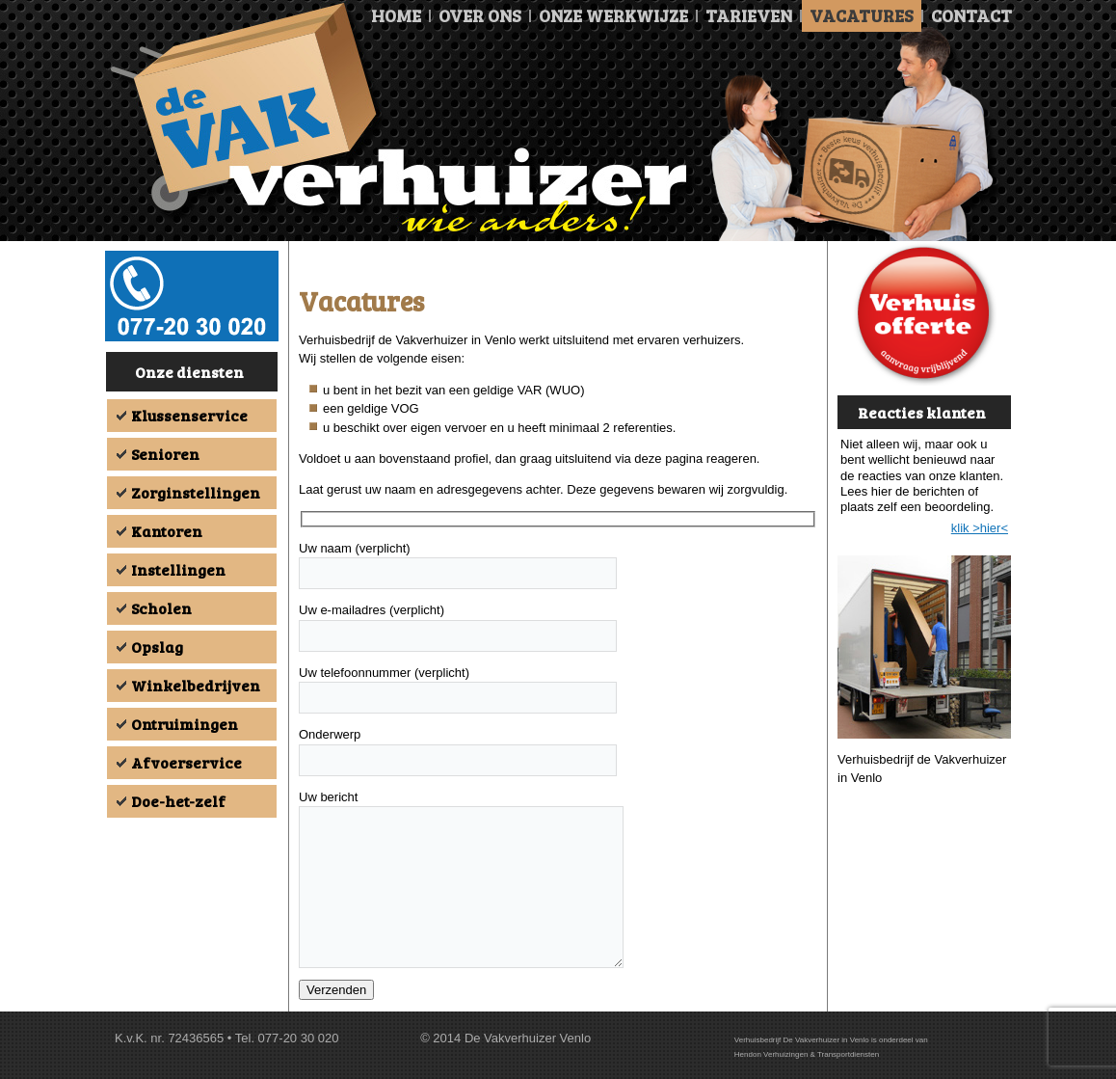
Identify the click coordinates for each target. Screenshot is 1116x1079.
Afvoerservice (186, 762)
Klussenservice (189, 415)
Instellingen (178, 569)
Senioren (165, 454)
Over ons (479, 15)
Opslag (157, 646)
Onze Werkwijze (613, 15)
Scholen (161, 608)
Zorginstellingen (195, 492)
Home (396, 15)
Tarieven (748, 15)
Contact (971, 15)
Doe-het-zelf (178, 801)
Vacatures (862, 15)
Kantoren (166, 531)
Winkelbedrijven (195, 685)
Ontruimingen (184, 724)
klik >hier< (979, 528)
